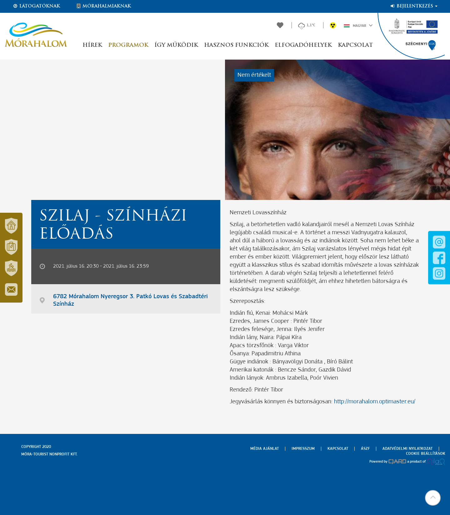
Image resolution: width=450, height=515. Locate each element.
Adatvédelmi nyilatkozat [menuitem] (407, 449)
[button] (433, 498)
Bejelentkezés (414, 6)
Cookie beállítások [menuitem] (425, 454)
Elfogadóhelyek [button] (303, 45)
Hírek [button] (92, 45)
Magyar (358, 25)
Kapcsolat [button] (355, 45)
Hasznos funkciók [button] (236, 45)
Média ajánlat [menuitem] (264, 449)
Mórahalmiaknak (103, 6)
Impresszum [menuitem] (303, 449)
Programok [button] (128, 45)
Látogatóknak (36, 6)
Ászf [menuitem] (365, 449)
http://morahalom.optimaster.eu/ (374, 402)
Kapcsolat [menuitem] (338, 449)
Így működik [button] (176, 45)
